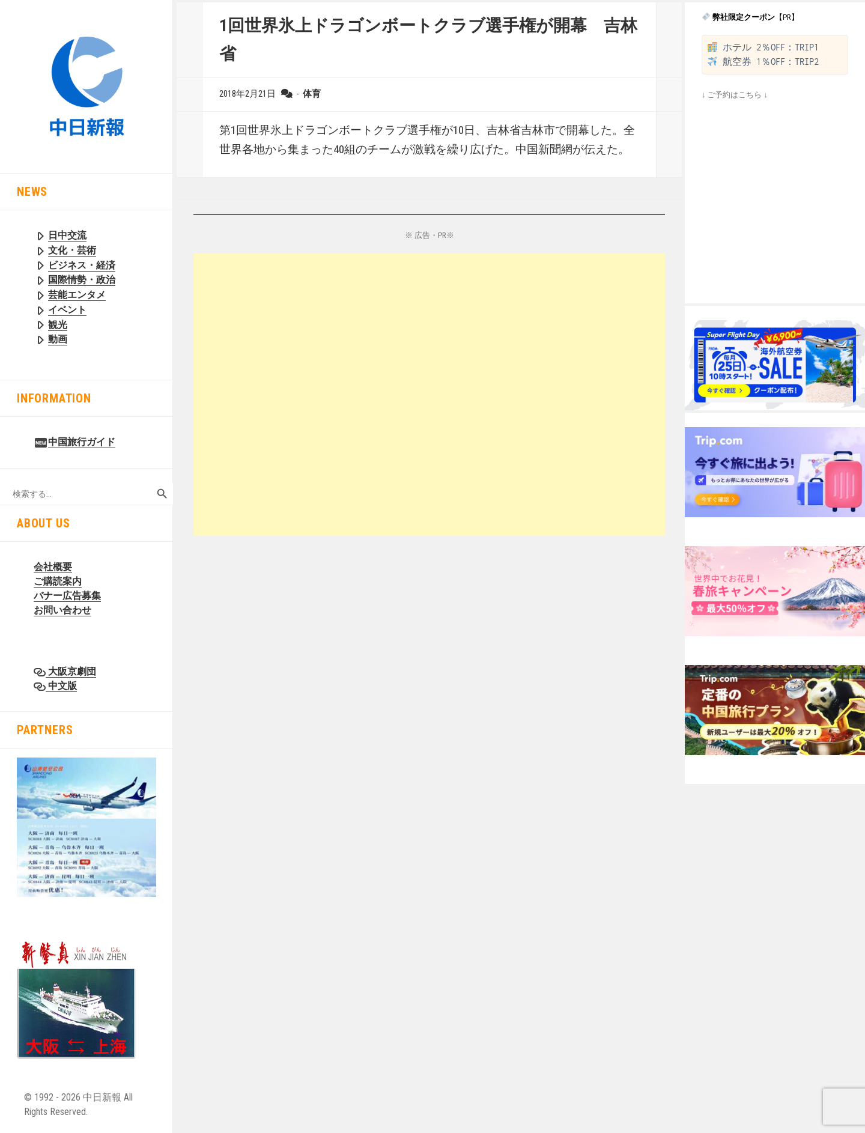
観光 (57, 324)
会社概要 (53, 567)
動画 (57, 339)
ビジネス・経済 (81, 265)
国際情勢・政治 (81, 279)
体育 (312, 93)
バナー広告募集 (67, 595)
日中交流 (67, 235)
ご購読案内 (58, 581)
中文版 (61, 685)
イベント (67, 309)
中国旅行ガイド (81, 442)
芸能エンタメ (77, 294)
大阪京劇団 (71, 671)
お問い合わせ (62, 610)
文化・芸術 (72, 250)
